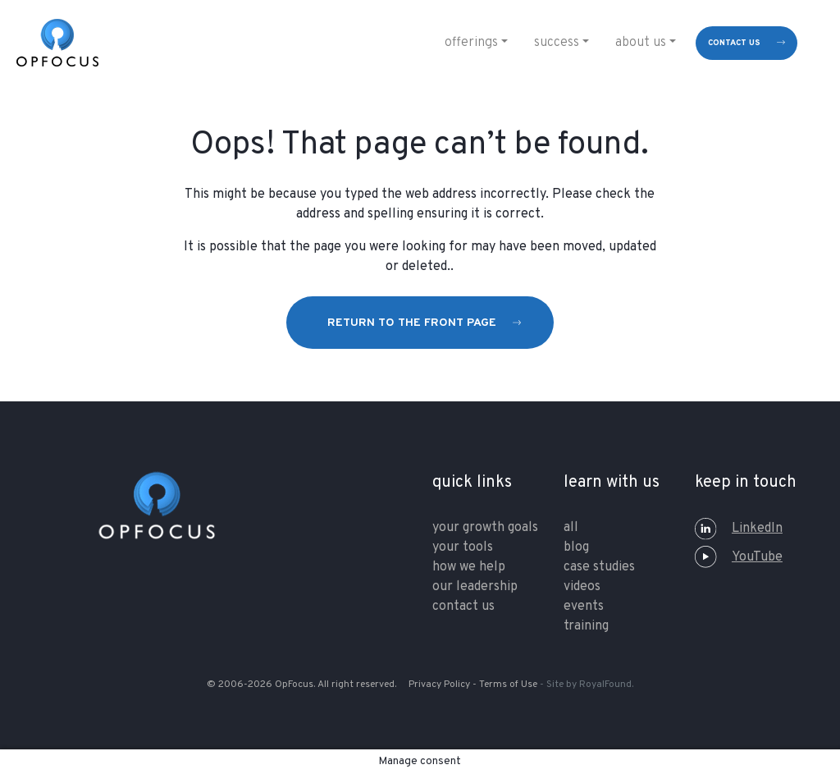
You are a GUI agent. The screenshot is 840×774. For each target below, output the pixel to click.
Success (556, 42)
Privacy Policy (439, 684)
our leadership (475, 587)
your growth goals (485, 528)
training (586, 626)
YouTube (739, 557)
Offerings (471, 42)
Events (584, 606)
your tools (462, 547)
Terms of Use (508, 684)
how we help (468, 567)
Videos (582, 587)
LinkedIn (739, 528)
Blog (576, 547)
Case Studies (599, 567)
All (571, 528)
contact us (734, 43)
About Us (640, 42)
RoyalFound (605, 684)
